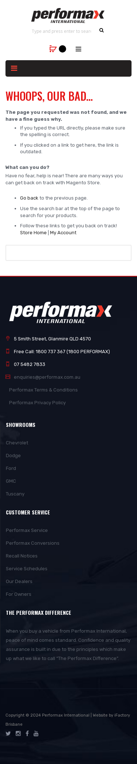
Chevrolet (17, 442)
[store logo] (68, 15)
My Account (63, 232)
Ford (11, 468)
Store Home (33, 232)
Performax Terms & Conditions (43, 390)
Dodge (13, 455)
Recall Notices (22, 556)
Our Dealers (19, 581)
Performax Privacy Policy (37, 402)
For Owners (18, 594)
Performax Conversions (33, 543)
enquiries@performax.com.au (47, 377)
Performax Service (27, 530)
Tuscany (15, 494)
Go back (29, 198)
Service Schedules (26, 568)
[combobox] (61, 31)
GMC (11, 481)
